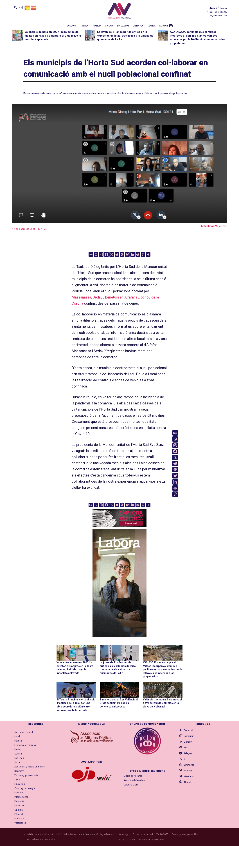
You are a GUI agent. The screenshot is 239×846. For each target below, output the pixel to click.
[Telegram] (117, 254)
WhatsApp (189, 765)
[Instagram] (101, 254)
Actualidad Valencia (213, 226)
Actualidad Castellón (134, 780)
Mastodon (189, 776)
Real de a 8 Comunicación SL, (87, 834)
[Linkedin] (132, 254)
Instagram (189, 736)
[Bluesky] (127, 254)
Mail (186, 747)
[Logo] (119, 11)
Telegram (188, 753)
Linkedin (188, 742)
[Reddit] (138, 254)
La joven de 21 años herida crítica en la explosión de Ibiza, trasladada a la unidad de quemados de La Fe (125, 35)
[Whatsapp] (96, 254)
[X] (111, 254)
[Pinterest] (143, 254)
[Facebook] (106, 254)
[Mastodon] (122, 254)
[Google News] (91, 254)
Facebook (188, 730)
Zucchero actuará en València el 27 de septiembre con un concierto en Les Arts (119, 703)
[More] (148, 254)
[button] (15, 7)
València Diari (131, 784)
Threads (188, 782)
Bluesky (188, 770)
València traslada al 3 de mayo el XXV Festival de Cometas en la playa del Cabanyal (162, 703)
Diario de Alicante (133, 775)
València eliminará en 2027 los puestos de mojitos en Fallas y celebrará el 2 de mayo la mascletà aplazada (52, 35)
